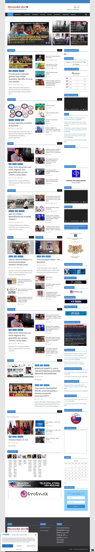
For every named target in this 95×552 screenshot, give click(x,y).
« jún (65, 482)
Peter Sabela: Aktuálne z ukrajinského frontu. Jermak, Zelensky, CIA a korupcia (78, 26)
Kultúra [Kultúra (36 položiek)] (67, 530)
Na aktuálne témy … (59, 41)
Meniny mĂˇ (81, 62)
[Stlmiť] (83, 109)
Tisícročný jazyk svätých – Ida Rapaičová (48, 260)
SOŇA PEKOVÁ (49, 277)
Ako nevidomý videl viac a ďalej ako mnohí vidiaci (76, 372)
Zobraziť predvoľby (31, 545)
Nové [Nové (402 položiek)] (59, 532)
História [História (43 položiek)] (67, 527)
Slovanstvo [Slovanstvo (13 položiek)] (65, 537)
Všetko (59, 50)
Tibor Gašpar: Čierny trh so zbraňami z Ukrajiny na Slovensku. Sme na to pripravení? (52, 161)
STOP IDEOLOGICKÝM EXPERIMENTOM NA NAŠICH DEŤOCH (52, 171)
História (37, 365)
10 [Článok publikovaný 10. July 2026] (79, 469)
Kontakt (73, 14)
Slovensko (17, 14)
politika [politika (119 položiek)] (59, 537)
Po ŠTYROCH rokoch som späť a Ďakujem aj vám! (53, 284)
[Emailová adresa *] (76, 501)
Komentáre (66, 14)
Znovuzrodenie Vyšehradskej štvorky (72, 376)
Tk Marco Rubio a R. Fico (18, 439)
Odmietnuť (19, 545)
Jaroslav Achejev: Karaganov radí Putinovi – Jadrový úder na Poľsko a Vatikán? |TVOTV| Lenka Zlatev (53, 217)
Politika (49, 14)
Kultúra (42, 14)
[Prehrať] (66, 109)
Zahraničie (27, 14)
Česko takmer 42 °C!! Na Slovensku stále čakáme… (52, 64)
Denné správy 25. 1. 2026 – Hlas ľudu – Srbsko (53, 430)
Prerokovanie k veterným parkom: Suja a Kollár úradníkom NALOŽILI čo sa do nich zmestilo (28, 38)
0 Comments (21, 42)
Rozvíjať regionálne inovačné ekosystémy (20, 124)
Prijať (7, 545)
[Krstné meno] (76, 497)
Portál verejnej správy (72, 381)
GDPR (17, 549)
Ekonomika (35, 14)
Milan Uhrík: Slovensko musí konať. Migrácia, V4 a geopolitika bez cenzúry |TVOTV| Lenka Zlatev (20, 171)
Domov (10, 14)
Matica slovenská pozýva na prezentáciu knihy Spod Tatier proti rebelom (25, 281)
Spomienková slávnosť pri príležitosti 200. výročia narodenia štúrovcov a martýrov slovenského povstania (53, 294)
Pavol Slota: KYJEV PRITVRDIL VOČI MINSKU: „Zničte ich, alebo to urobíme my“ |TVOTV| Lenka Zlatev (78, 38)
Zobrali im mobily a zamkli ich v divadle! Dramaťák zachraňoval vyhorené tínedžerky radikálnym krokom (53, 82)
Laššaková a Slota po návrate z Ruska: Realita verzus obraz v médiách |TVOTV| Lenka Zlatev (53, 150)
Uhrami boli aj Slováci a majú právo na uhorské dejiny (60, 26)
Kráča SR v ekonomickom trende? (52, 73)
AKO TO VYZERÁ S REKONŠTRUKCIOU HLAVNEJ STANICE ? (20, 216)
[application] (76, 103)
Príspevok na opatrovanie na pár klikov (73, 390)
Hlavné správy (70, 350)
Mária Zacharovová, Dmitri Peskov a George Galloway (52, 180)
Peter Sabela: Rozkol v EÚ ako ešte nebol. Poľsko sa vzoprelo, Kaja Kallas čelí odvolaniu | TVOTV (53, 339)
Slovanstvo (57, 14)
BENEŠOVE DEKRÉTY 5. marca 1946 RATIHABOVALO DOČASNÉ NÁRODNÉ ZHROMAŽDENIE (47, 370)
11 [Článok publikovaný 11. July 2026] (82, 469)
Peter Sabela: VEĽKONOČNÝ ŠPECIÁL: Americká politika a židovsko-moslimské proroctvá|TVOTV (46, 392)
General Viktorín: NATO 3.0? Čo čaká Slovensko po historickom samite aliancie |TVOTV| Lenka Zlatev (53, 198)
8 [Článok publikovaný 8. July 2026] (72, 469)
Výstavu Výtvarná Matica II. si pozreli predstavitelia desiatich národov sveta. (20, 261)
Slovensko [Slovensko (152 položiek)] (60, 539)
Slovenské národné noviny (73, 368)
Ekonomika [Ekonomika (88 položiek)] (60, 527)
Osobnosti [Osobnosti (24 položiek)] (64, 532)
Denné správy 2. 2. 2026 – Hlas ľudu (53, 422)
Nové (11, 34)
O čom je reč (15, 34)
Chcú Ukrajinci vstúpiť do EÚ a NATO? (73, 403)
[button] (35, 534)
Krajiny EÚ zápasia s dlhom (52, 112)
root (17, 42)
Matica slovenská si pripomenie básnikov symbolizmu (25, 289)
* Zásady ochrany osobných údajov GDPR (80, 548)
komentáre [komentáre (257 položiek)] (61, 530)
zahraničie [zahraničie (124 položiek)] (60, 542)
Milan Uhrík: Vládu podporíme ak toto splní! (53, 56)
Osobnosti (48, 256)
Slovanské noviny (71, 395)
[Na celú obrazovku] (86, 109)
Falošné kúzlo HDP (50, 105)
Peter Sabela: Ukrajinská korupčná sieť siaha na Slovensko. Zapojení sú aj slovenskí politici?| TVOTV (52, 350)
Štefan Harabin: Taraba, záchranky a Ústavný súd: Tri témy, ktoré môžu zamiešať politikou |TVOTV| (27, 471)
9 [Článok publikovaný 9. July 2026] (75, 469)
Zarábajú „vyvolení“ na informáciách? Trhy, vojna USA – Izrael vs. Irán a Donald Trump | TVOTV (53, 130)
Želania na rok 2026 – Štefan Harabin (52, 438)
